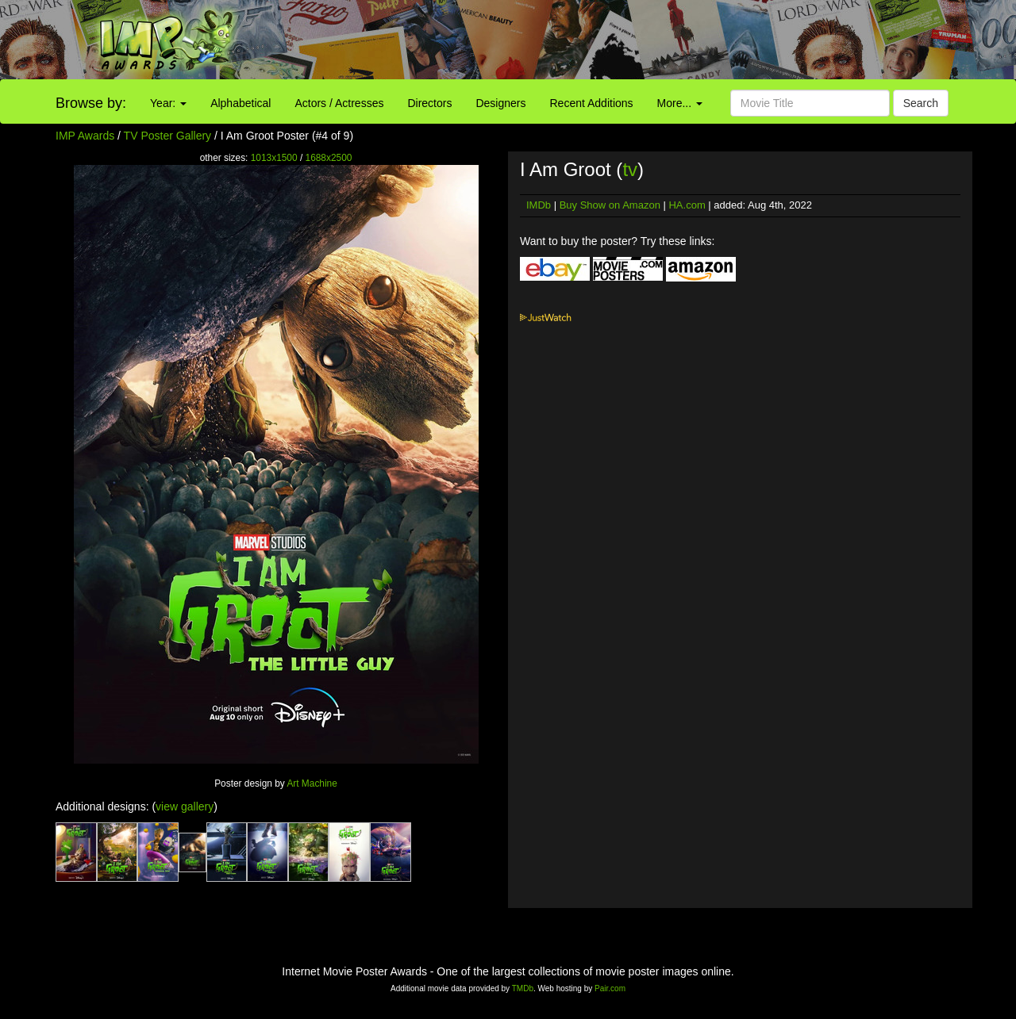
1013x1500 (274, 157)
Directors (429, 103)
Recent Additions (591, 103)
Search (920, 103)
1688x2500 (329, 157)
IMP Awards (85, 135)
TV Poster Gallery (167, 135)
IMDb (538, 205)
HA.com (686, 205)
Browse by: (91, 103)
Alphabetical (240, 103)
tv (629, 169)
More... (679, 103)
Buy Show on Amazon (610, 205)
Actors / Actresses (338, 103)
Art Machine (312, 783)
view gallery (185, 806)
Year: (168, 103)
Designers (500, 103)
